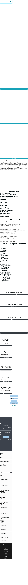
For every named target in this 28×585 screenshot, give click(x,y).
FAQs (15, 579)
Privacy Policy (13, 578)
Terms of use (10, 578)
